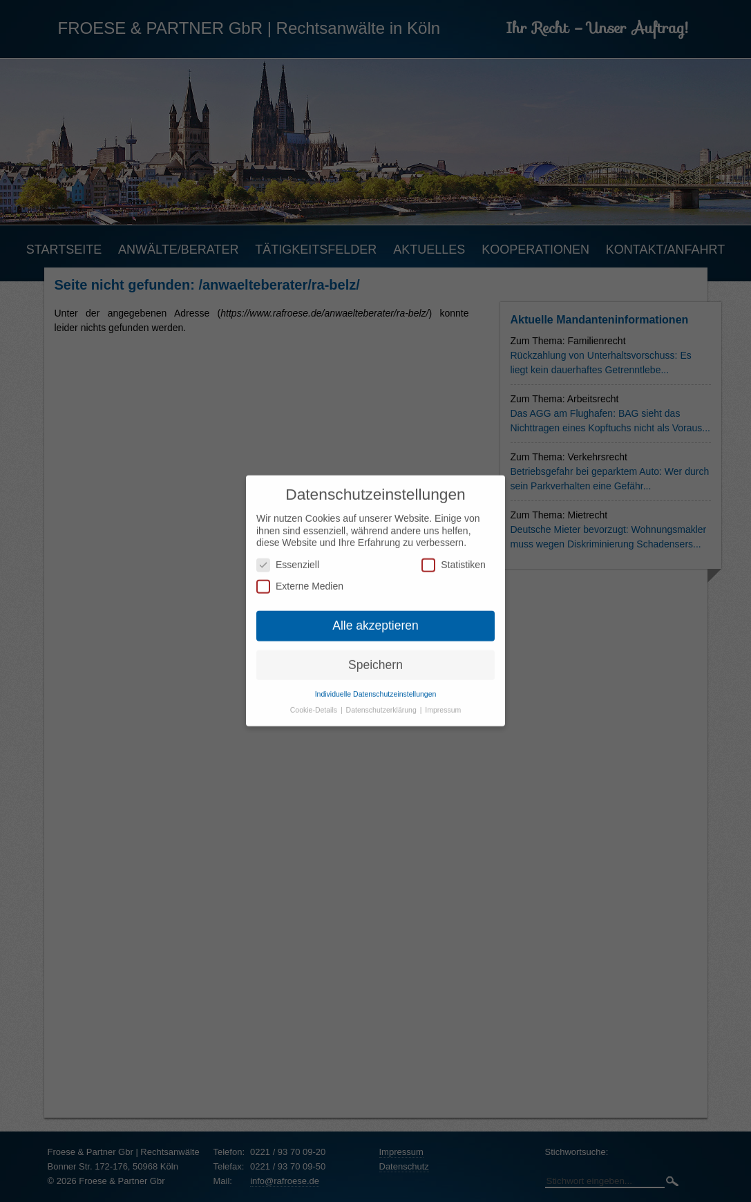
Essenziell (287, 554)
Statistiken (453, 554)
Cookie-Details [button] (314, 699)
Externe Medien (299, 576)
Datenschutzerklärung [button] (382, 699)
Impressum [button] (443, 699)
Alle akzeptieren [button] (375, 616)
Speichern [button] (375, 654)
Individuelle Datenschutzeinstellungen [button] (376, 683)
